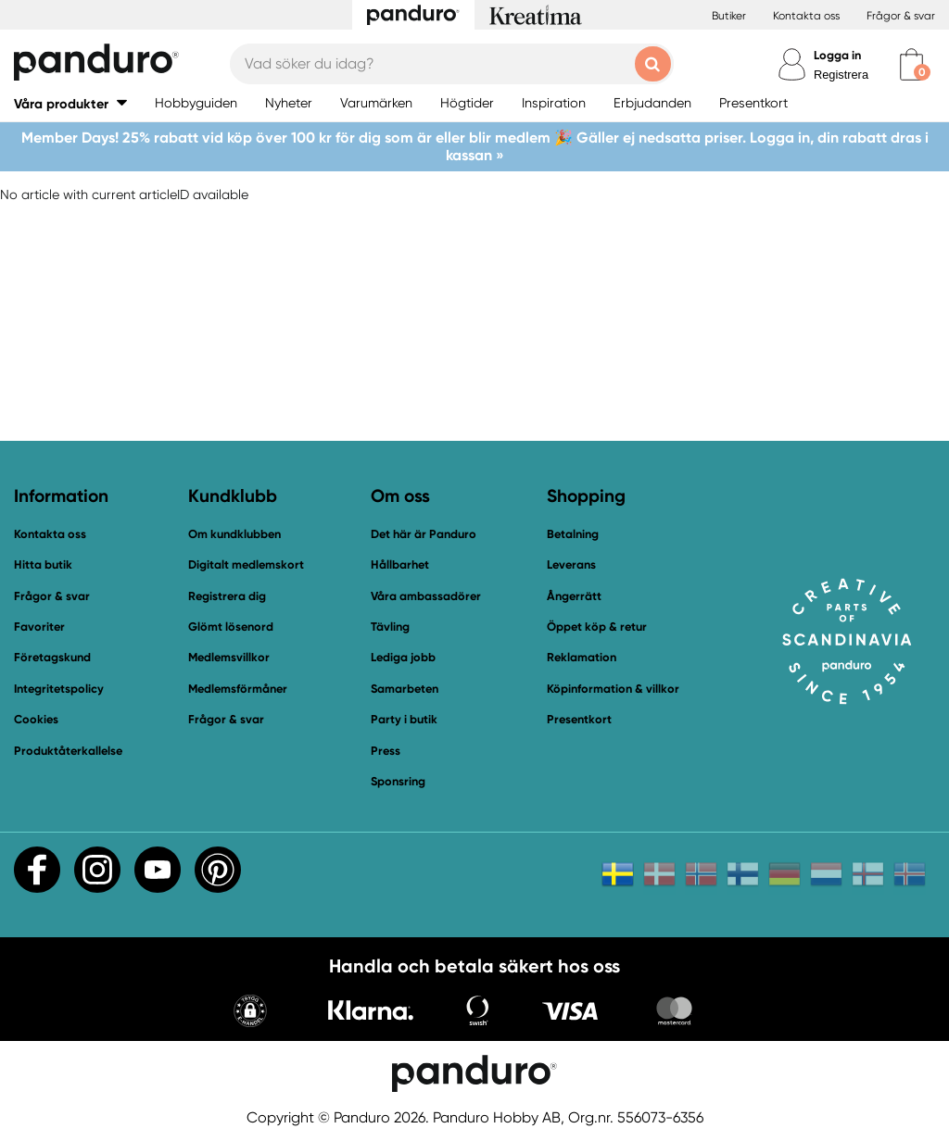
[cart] (911, 64)
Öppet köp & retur (597, 626)
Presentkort (579, 719)
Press (385, 751)
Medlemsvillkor (229, 657)
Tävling (390, 626)
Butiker (729, 15)
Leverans (571, 564)
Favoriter (39, 626)
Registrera (841, 75)
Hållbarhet (400, 564)
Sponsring (398, 781)
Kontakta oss (806, 15)
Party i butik (404, 719)
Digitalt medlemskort (246, 564)
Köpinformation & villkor (613, 689)
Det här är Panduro (423, 534)
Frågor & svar (901, 15)
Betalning (573, 534)
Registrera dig (227, 596)
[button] (70, 103)
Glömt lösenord (230, 626)
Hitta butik (43, 564)
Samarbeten (404, 689)
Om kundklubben (234, 534)
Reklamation (581, 657)
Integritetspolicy (59, 689)
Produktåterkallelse (68, 751)
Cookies (36, 719)
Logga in (837, 55)
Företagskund (52, 657)
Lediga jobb (403, 657)
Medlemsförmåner (237, 689)
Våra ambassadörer (426, 596)
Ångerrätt (574, 596)
